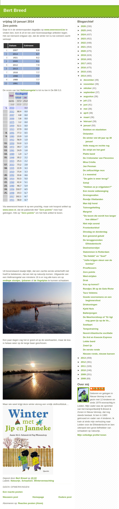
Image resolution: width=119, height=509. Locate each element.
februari (88, 121)
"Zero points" (46, 209)
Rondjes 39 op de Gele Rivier (98, 288)
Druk (85, 280)
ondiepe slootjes (11, 280)
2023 (83, 38)
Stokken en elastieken (94, 129)
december (89, 80)
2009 (83, 374)
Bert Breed (14, 10)
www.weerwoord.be (54, 29)
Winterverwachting (44, 480)
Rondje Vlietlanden (93, 199)
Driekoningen (90, 304)
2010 (83, 370)
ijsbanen (26, 280)
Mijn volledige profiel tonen (91, 435)
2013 (83, 358)
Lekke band (89, 341)
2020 (83, 51)
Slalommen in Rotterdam (96, 252)
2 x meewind (89, 174)
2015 (83, 71)
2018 (83, 59)
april (86, 113)
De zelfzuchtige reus (94, 170)
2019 (83, 55)
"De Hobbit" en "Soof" (94, 256)
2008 (83, 378)
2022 (83, 42)
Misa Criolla (89, 162)
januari (87, 125)
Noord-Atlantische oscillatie (97, 333)
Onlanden (88, 133)
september (89, 92)
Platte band (89, 154)
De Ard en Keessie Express (97, 337)
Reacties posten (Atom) (30, 503)
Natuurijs (15, 480)
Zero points (89, 272)
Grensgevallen (90, 195)
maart (87, 117)
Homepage (38, 497)
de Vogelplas (40, 280)
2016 (83, 67)
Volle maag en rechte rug (96, 145)
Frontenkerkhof (91, 227)
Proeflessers (89, 268)
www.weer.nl (9, 209)
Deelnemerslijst (91, 248)
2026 (83, 26)
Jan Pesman (89, 166)
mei (86, 109)
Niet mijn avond (91, 223)
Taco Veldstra (90, 293)
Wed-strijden (89, 276)
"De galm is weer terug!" (96, 178)
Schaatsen (27, 480)
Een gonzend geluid (93, 236)
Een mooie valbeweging (95, 191)
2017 (83, 63)
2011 (83, 366)
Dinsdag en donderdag (95, 232)
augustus (89, 96)
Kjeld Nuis (88, 308)
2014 (83, 75)
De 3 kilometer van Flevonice (98, 158)
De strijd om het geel (94, 149)
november (89, 84)
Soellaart (87, 324)
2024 (83, 34)
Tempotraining (90, 329)
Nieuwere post (10, 497)
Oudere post (65, 497)
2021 (83, 47)
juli (85, 100)
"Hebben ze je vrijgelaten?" (97, 187)
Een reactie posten (13, 492)
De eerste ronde (91, 349)
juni (86, 104)
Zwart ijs (87, 345)
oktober (88, 88)
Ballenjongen (90, 313)
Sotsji (86, 182)
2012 (83, 362)
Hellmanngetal (28, 90)
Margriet (87, 211)
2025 (83, 30)
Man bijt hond (90, 203)
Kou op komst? (91, 284)
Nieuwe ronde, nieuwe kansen (99, 353)
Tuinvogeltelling (91, 207)
